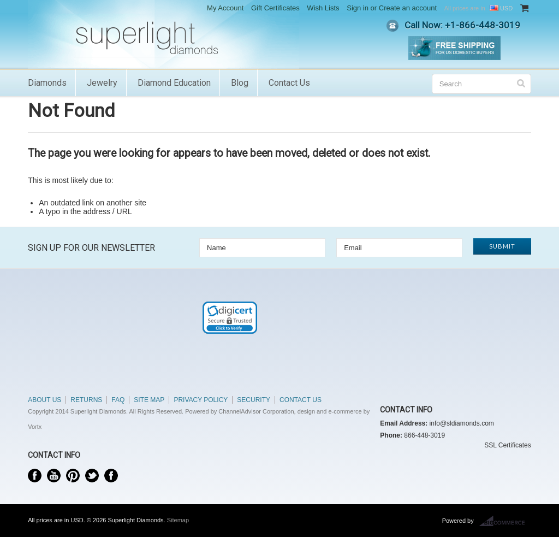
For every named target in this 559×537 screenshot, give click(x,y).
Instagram (111, 475)
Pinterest (73, 475)
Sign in (357, 8)
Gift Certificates (275, 8)
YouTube (54, 475)
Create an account (408, 8)
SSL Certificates (507, 445)
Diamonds (47, 83)
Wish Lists (323, 8)
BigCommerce (505, 521)
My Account (225, 8)
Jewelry (102, 83)
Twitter (92, 475)
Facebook (34, 475)
